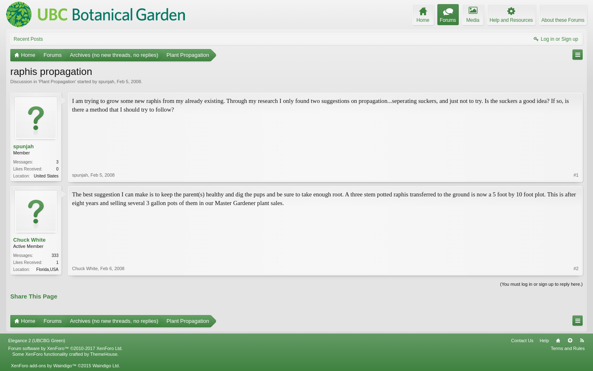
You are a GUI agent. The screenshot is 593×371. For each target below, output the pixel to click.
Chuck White (29, 240)
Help (544, 340)
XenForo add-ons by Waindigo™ (43, 365)
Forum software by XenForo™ (65, 348)
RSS (582, 340)
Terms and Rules (568, 348)
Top (570, 340)
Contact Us (522, 340)
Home (558, 340)
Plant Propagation (57, 81)
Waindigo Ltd (105, 365)
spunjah (106, 81)
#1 (576, 175)
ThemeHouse (103, 354)
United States (46, 176)
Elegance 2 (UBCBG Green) (36, 340)
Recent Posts (28, 39)
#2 (576, 268)
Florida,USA (47, 269)
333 (54, 255)
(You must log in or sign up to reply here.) (541, 284)
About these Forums (563, 20)
